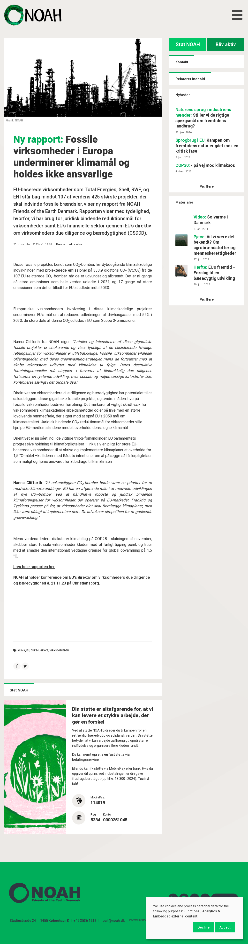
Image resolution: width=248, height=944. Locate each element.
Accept (225, 927)
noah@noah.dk (113, 921)
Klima (21, 650)
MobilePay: (97, 797)
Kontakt (181, 62)
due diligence (39, 650)
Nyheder (182, 95)
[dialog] (194, 918)
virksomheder (59, 650)
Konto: (107, 814)
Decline (203, 927)
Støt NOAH (188, 44)
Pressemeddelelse (69, 244)
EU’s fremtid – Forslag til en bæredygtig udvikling (214, 273)
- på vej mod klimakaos (205, 165)
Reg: (93, 814)
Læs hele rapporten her (34, 566)
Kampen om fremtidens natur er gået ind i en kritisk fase (206, 146)
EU (28, 650)
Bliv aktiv (226, 44)
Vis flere (207, 186)
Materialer (184, 202)
